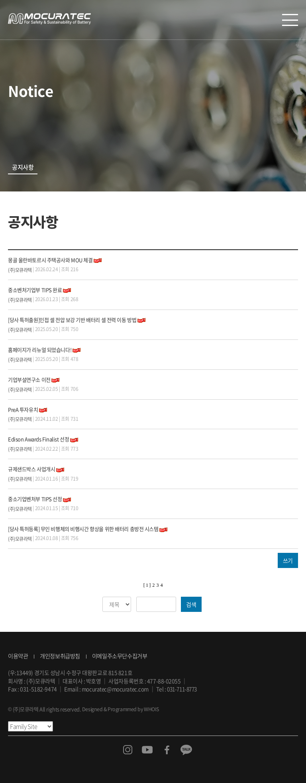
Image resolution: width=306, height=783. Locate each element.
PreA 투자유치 (23, 409)
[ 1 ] (147, 585)
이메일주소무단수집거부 (119, 655)
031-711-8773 (186, 689)
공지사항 (22, 167)
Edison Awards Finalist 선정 (38, 439)
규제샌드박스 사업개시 (31, 469)
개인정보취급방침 (60, 655)
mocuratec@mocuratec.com (116, 689)
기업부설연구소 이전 (29, 379)
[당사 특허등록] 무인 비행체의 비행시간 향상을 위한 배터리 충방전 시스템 (83, 529)
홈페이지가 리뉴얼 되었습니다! (39, 349)
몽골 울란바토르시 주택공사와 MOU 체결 (50, 260)
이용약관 (18, 655)
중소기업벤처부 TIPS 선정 (35, 499)
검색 (191, 604)
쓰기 (288, 560)
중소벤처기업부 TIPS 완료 (35, 290)
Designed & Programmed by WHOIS (122, 709)
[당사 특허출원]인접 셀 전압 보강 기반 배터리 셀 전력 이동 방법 (72, 319)
